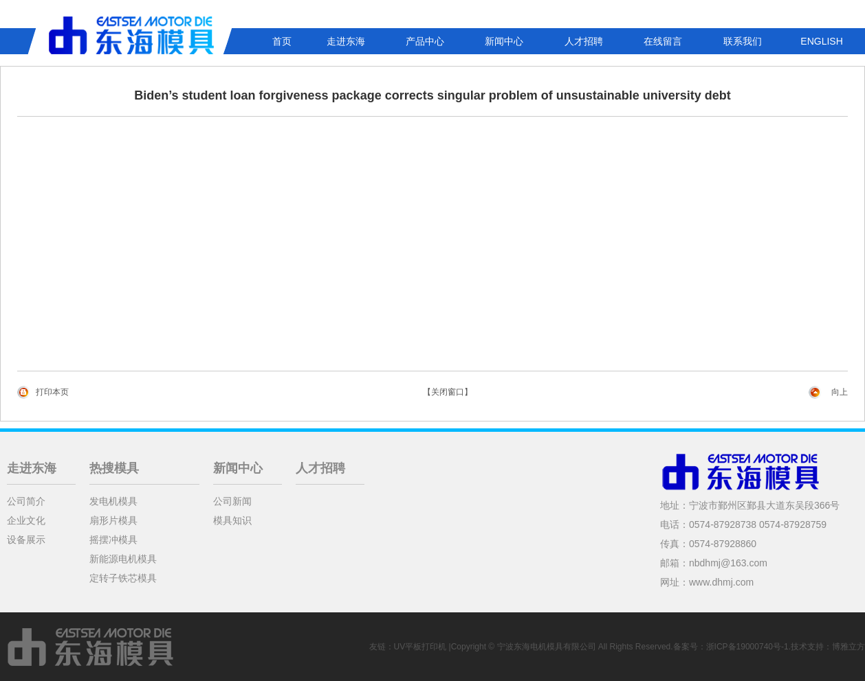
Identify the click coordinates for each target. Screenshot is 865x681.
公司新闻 (232, 501)
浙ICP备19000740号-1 (747, 646)
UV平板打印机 (420, 646)
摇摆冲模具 (113, 539)
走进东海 (346, 41)
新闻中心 (504, 41)
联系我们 (742, 41)
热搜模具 (114, 468)
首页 (282, 41)
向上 (839, 392)
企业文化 (26, 520)
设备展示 (26, 539)
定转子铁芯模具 (123, 578)
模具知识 (232, 520)
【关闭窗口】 (447, 392)
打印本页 (52, 392)
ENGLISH (821, 41)
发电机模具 (113, 501)
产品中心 (425, 41)
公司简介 (26, 501)
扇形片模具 (113, 520)
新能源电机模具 (123, 558)
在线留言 (663, 41)
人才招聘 (584, 41)
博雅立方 (848, 646)
